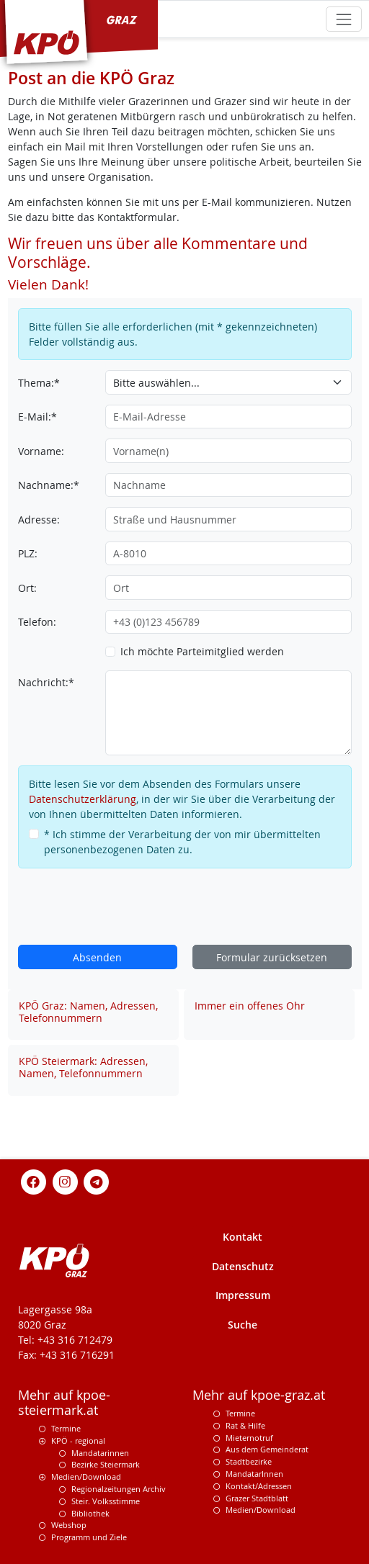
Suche (242, 1324)
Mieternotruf (249, 1437)
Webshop (68, 1524)
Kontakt (242, 1237)
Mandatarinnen (100, 1452)
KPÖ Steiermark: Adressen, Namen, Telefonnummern (83, 1067)
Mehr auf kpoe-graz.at (258, 1395)
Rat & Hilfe (245, 1425)
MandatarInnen (254, 1473)
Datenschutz (243, 1266)
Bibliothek (90, 1513)
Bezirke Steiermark (105, 1464)
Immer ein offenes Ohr (250, 1005)
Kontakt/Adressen (259, 1485)
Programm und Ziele (89, 1537)
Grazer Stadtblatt (257, 1498)
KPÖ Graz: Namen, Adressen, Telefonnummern (88, 1012)
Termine (66, 1428)
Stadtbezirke (249, 1461)
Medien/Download (86, 1476)
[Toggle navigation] (343, 19)
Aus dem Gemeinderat (267, 1449)
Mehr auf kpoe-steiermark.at (64, 1403)
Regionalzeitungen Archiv (118, 1488)
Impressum (242, 1295)
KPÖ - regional (78, 1440)
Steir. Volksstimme (105, 1501)
